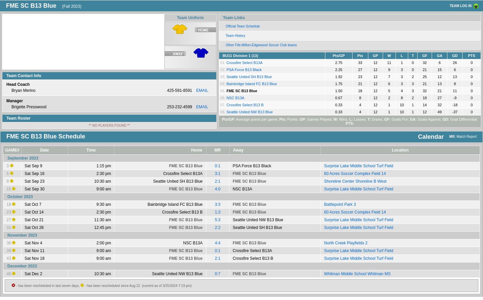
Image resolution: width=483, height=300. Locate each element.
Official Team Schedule (243, 26)
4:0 (218, 189)
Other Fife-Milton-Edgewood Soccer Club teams (261, 45)
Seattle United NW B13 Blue (249, 112)
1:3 (218, 212)
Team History (235, 36)
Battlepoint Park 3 (340, 204)
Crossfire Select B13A (244, 63)
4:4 (218, 243)
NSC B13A (235, 98)
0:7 (218, 274)
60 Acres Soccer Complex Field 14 (355, 173)
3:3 (218, 204)
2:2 (218, 227)
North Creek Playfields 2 (345, 243)
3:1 (218, 173)
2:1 (218, 181)
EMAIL (202, 90)
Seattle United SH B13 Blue (249, 77)
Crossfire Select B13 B (245, 105)
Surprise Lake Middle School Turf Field (358, 166)
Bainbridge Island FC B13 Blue (251, 84)
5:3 (218, 220)
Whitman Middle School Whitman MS (357, 274)
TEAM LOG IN (460, 6)
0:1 (218, 166)
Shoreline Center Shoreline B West (355, 181)
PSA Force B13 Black (244, 70)
